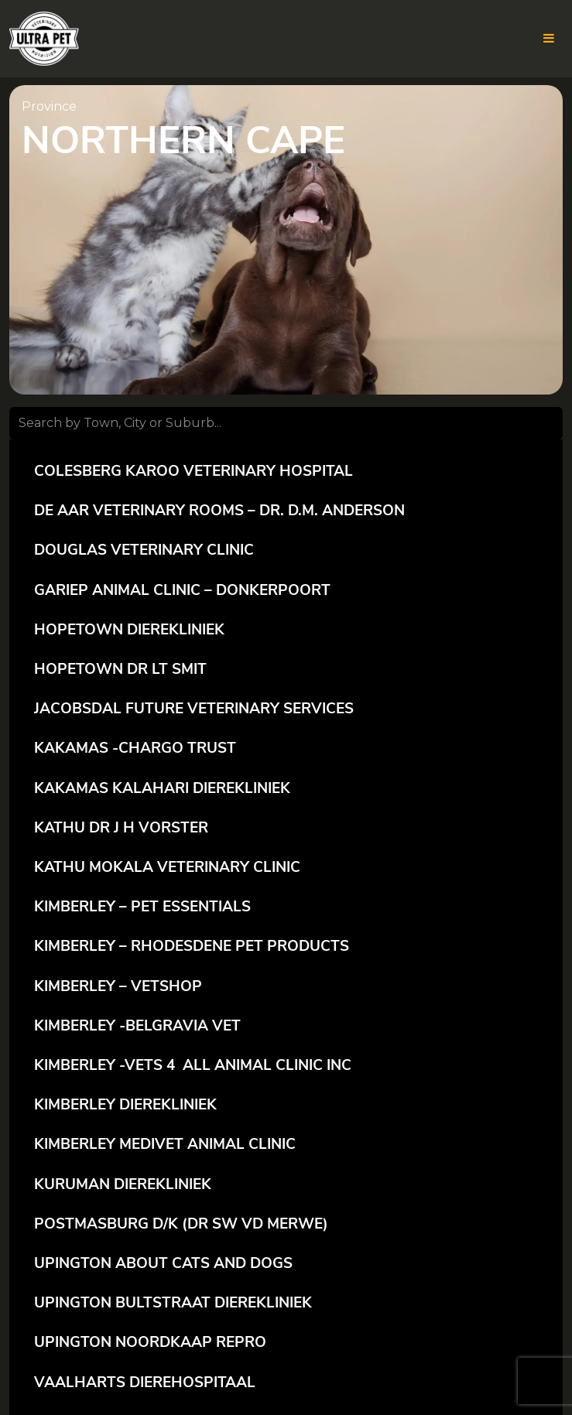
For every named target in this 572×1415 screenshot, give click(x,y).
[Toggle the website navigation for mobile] (549, 38)
